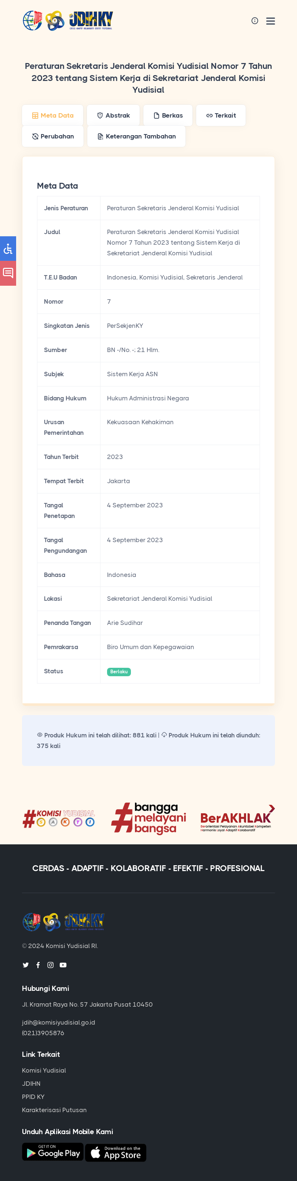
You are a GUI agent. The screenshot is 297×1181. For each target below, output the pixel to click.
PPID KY (33, 1096)
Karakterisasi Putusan (54, 1110)
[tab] (52, 115)
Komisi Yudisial (44, 1070)
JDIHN (31, 1083)
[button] (8, 248)
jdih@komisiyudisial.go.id (58, 1022)
